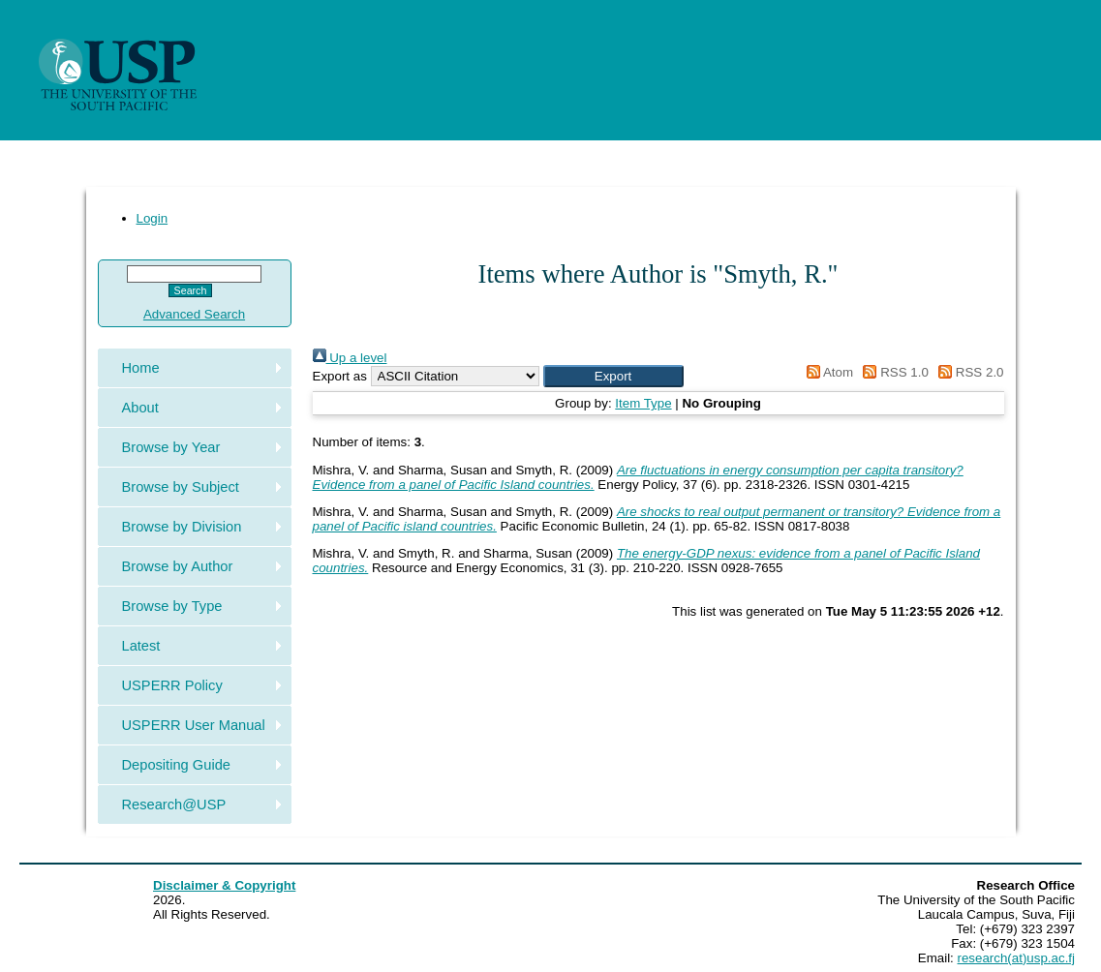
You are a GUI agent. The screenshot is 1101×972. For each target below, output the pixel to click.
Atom (826, 372)
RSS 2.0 (968, 372)
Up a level (350, 357)
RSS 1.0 (893, 372)
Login (152, 218)
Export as (340, 376)
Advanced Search (194, 314)
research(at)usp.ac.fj (1016, 958)
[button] (613, 376)
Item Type (643, 403)
